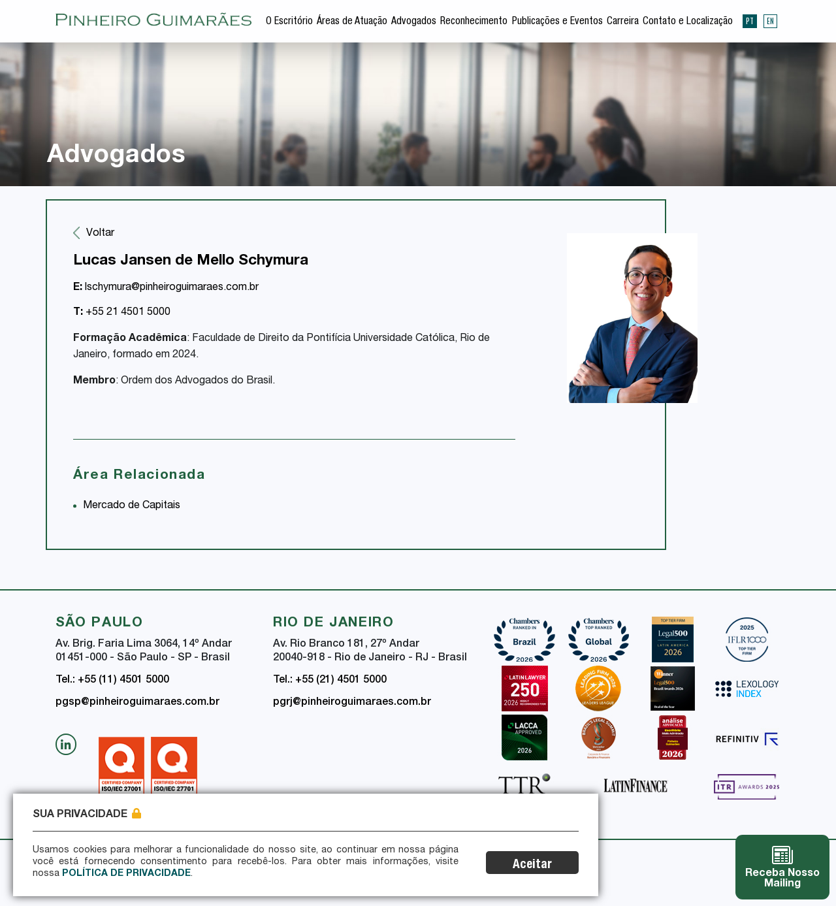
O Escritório (289, 22)
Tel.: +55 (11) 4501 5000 (112, 680)
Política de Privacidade (126, 874)
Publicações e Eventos (557, 22)
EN (770, 21)
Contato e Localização (688, 22)
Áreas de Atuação (352, 22)
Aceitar (532, 865)
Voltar (100, 234)
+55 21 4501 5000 (121, 313)
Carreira (623, 22)
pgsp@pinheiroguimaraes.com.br (137, 703)
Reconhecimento (473, 22)
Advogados (413, 22)
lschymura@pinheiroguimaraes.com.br (166, 288)
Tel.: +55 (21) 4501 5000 (330, 680)
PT (750, 21)
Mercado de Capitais (131, 506)
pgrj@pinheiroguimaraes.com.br (352, 703)
